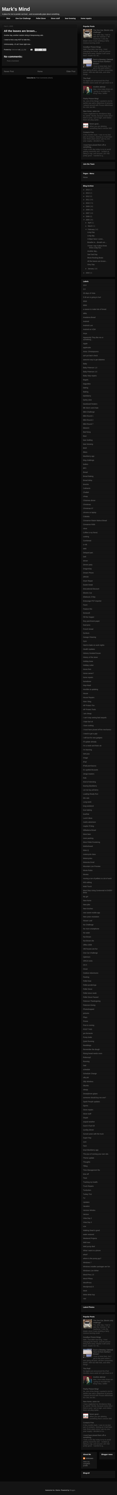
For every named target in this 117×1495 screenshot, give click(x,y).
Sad (84, 1065)
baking (85, 388)
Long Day (91, 232)
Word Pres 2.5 (88, 1275)
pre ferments (88, 1033)
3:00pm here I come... (95, 239)
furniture (86, 633)
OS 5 (85, 965)
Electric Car (87, 593)
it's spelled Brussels (90, 770)
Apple (85, 344)
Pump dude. (87, 1037)
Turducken (87, 1190)
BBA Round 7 (88, 424)
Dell (84, 557)
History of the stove (90, 657)
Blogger (72, 1490)
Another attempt (99, 87)
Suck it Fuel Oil (89, 1126)
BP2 (84, 468)
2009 (88, 206)
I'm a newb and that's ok (92, 746)
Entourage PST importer (92, 601)
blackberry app (88, 456)
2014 (88, 190)
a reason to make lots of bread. (95, 309)
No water (86, 933)
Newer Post (9, 71)
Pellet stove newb (90, 993)
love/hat (86, 814)
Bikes (85, 452)
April (90, 223)
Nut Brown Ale (88, 941)
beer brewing (70, 18)
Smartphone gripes (90, 1094)
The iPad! (86, 78)
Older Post (70, 71)
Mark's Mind (16, 9)
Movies (85, 874)
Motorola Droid (88, 862)
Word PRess (88, 1279)
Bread (85, 472)
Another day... (92, 251)
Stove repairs (88, 1110)
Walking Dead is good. (91, 1230)
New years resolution (91, 917)
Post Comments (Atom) (44, 78)
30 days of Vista (89, 293)
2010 (88, 203)
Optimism (86, 957)
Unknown (89, 1458)
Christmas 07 (88, 508)
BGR (85, 448)
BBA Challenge (89, 412)
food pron (86, 625)
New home (87, 901)
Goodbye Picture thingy (92, 47)
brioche (86, 484)
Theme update (88, 1158)
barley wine (87, 400)
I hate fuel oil (88, 722)
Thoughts (86, 1162)
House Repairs (88, 697)
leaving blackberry (90, 786)
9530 (85, 301)
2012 (88, 196)
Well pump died (89, 1246)
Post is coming (88, 1025)
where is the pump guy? (92, 1258)
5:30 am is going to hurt (92, 297)
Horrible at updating (90, 689)
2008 (88, 210)
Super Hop (87, 1138)
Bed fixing (87, 432)
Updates (86, 1202)
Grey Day (91, 264)
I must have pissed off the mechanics (97, 730)
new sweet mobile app (91, 913)
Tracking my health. (90, 1182)
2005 (88, 220)
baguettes (87, 384)
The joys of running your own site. (96, 1154)
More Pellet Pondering (91, 842)
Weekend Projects (90, 1238)
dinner (85, 561)
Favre (85, 605)
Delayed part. (88, 553)
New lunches (88, 909)
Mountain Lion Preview (91, 866)
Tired (85, 1178)
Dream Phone (88, 573)
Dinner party (87, 565)
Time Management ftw (91, 1170)
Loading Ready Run (90, 794)
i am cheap (87, 714)
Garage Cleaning (89, 637)
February (91, 229)
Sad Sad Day (92, 254)
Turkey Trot (87, 1194)
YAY (84, 1299)
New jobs (86, 905)
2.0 (84, 289)
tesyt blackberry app (90, 1150)
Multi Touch (87, 886)
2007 (88, 213)
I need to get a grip (90, 734)
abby (85, 313)
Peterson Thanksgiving (91, 1001)
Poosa (85, 1021)
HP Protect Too (89, 705)
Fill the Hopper (88, 617)
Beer (8, 18)
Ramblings (87, 1045)
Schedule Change (90, 1074)
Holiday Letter (88, 665)
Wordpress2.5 (88, 1287)
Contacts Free (88, 132)
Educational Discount (91, 589)
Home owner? (88, 673)
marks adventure (89, 822)
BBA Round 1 (88, 416)
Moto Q (86, 850)
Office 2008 (87, 945)
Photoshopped (88, 1009)
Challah (86, 492)
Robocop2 (87, 1057)
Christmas (87, 504)
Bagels (85, 380)
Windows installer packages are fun (96, 1267)
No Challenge (88, 925)
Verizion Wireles (89, 1210)
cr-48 (85, 545)
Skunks (86, 1086)
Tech (85, 1146)
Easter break (88, 585)
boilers (85, 464)
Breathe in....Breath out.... (97, 242)
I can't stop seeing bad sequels (95, 718)
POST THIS (87, 1029)
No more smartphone (91, 929)
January (91, 269)
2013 (88, 193)
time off (86, 1174)
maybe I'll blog (88, 826)
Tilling (85, 1166)
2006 (88, 216)
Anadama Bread (89, 317)
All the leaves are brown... (97, 261)
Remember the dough (91, 1049)
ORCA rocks (88, 961)
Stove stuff (55, 18)
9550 (85, 305)
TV (84, 1198)
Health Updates (89, 649)
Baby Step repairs (90, 376)
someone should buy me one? (94, 1098)
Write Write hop (89, 1295)
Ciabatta (86, 516)
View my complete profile (86, 1464)
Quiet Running (88, 1041)
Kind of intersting (89, 782)
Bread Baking (88, 476)
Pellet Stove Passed (90, 997)
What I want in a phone (92, 1250)
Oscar (85, 969)
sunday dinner (88, 1130)
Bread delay (87, 480)
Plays (85, 1017)
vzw (84, 1226)
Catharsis (86, 488)
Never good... (95, 124)
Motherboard (88, 846)
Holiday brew (88, 661)
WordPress (87, 1283)
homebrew (87, 681)
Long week (87, 802)
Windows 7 (87, 1262)
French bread (88, 629)
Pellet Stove (41, 18)
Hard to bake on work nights (93, 645)
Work (85, 1291)
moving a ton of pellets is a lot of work (97, 878)
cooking (86, 537)
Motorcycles (87, 858)
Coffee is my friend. (90, 533)
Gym (85, 641)
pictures (86, 1013)
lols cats (86, 798)
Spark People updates (91, 1102)
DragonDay (87, 569)
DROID (86, 577)
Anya (85, 333)
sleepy (85, 1090)
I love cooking (88, 726)
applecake (87, 347)
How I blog (87, 701)
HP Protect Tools (89, 709)
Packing (86, 977)
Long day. (91, 236)
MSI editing (87, 882)
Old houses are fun (90, 949)
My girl (85, 897)
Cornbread (87, 541)
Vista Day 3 (87, 1222)
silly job (86, 1077)
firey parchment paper (91, 621)
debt (84, 549)
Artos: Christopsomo (91, 352)
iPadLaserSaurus (89, 766)
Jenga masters (88, 774)
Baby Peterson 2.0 (90, 372)
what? (85, 1255)
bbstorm (86, 428)
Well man (86, 1242)
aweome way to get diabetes (94, 360)
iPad (85, 762)
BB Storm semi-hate (90, 408)
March (90, 226)
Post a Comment (13, 61)
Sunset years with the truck (93, 1134)
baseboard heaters (90, 404)
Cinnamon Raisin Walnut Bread (95, 521)
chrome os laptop (89, 512)
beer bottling (88, 440)
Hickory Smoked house (92, 653)
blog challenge (88, 460)
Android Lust (88, 325)
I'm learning (87, 750)
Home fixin (87, 669)
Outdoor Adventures (90, 973)
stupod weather (89, 1122)
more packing (88, 838)
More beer (87, 834)
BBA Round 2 (88, 420)
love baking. (87, 810)
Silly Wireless (88, 1082)
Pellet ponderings (89, 985)
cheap (85, 496)
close (85, 528)
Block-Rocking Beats (95, 258)
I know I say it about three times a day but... (97, 247)
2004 (88, 273)
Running (86, 1061)
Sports (85, 1106)
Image (85, 758)
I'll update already (89, 742)
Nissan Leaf (87, 921)
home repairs (86, 18)
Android (86, 321)
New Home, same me (91, 111)
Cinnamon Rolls (89, 524)
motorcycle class (89, 854)
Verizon (86, 1214)
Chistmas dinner (89, 500)
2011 (88, 200)
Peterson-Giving (89, 1005)
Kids (84, 778)
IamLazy (86, 754)
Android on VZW (89, 329)
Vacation (86, 1206)
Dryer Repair (88, 581)
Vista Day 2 (87, 1218)
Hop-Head (87, 685)
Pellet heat (87, 981)
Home (40, 71)
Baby (85, 364)
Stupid (85, 1118)
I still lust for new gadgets (92, 738)
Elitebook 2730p (89, 597)
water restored (88, 1234)
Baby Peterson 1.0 (90, 368)
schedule (86, 1069)
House (85, 693)
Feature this (87, 609)
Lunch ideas (87, 818)
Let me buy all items (90, 790)
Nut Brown (87, 937)
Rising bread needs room (92, 1053)
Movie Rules (88, 870)
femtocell (86, 613)
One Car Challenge (23, 18)
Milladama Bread (89, 830)
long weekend (88, 806)
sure (84, 1142)
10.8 (84, 285)
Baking (85, 392)
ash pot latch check (90, 356)
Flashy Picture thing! (91, 99)
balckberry (87, 396)
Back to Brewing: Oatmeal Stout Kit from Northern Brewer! (103, 61)
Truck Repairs (88, 1186)
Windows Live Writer (91, 1271)
